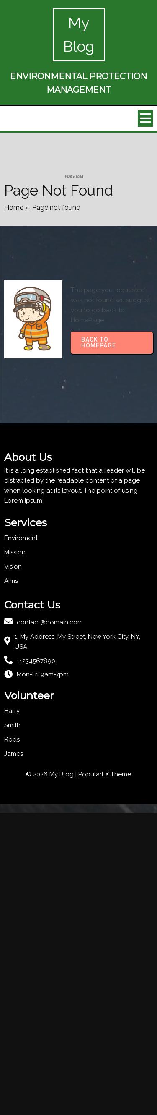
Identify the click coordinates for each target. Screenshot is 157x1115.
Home (13, 208)
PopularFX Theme (104, 774)
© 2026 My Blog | (52, 774)
